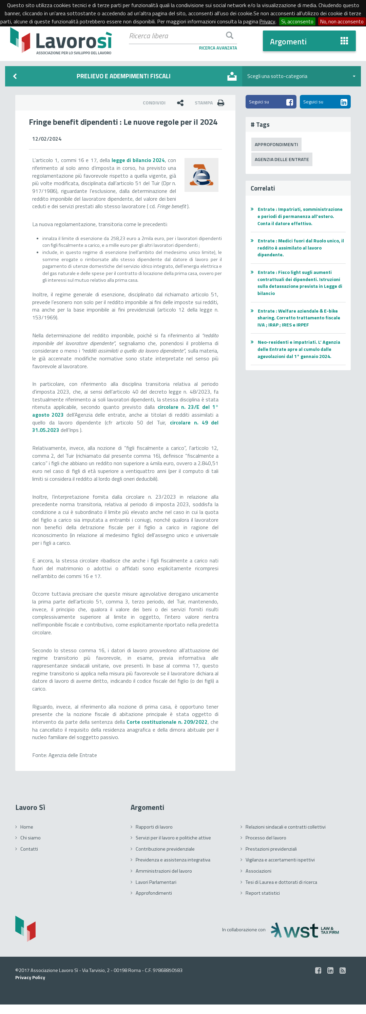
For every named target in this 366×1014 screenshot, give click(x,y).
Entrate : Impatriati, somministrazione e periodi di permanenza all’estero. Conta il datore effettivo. (301, 217)
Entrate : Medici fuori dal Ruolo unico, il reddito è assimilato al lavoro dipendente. (300, 248)
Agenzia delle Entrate (282, 160)
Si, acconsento (323, 21)
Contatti (29, 858)
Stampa (211, 103)
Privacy (292, 21)
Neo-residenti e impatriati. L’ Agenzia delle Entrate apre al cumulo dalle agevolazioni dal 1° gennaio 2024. (299, 350)
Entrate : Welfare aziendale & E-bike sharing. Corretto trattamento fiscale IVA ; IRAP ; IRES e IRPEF (300, 318)
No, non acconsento (184, 29)
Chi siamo (30, 847)
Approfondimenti (277, 144)
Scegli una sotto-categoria (301, 76)
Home (26, 836)
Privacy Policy (30, 986)
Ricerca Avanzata (218, 48)
